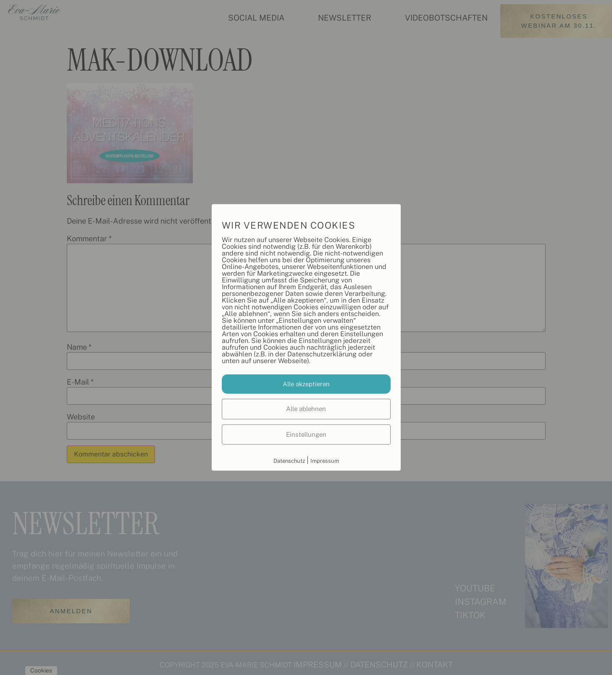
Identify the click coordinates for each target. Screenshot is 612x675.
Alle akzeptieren (306, 383)
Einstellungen (306, 434)
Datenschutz (289, 461)
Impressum (324, 461)
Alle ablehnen (306, 408)
